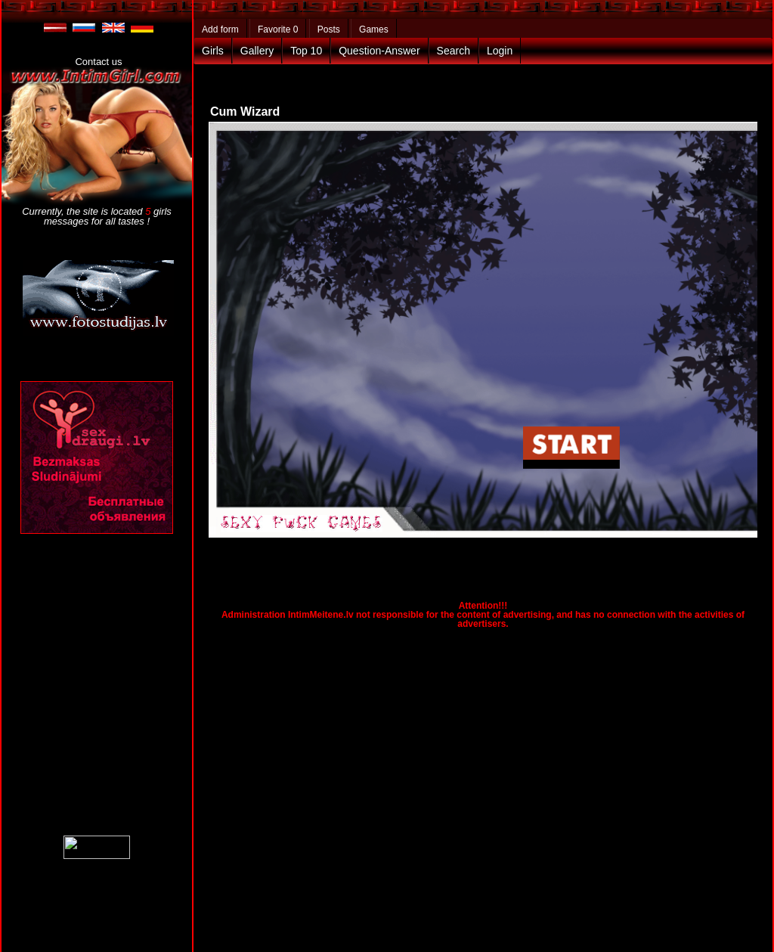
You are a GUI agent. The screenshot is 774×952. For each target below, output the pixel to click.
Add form (220, 29)
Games (374, 29)
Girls (213, 51)
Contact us (98, 61)
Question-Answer (379, 51)
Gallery (257, 51)
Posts (328, 29)
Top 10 (306, 51)
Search (453, 51)
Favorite (278, 29)
